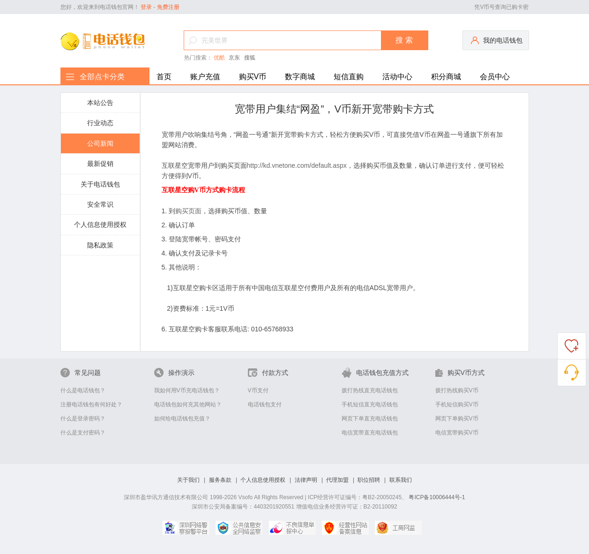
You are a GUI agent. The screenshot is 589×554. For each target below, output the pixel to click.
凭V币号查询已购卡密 (501, 7)
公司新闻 (100, 143)
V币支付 (258, 390)
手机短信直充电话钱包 (370, 404)
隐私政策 (100, 245)
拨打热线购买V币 (456, 390)
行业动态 (100, 123)
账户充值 (205, 77)
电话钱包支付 (265, 404)
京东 (234, 57)
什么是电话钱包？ (82, 390)
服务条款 (220, 480)
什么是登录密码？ (82, 418)
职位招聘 (369, 480)
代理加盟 (337, 480)
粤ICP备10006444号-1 (437, 497)
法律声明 (306, 480)
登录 (146, 7)
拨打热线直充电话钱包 (370, 390)
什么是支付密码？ (82, 432)
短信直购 (349, 77)
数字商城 (300, 77)
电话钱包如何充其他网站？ (188, 404)
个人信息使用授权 (100, 224)
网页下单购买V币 (456, 418)
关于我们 (188, 480)
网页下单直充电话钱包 (370, 418)
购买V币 (253, 77)
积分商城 (446, 77)
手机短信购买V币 (456, 404)
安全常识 (100, 204)
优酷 (219, 57)
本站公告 (100, 102)
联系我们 (400, 480)
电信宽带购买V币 (456, 432)
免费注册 (168, 7)
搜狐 (249, 57)
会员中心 (495, 77)
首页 (164, 77)
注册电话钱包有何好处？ (91, 404)
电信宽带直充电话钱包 (370, 432)
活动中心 (397, 77)
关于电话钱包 (100, 184)
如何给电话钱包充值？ (182, 418)
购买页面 (188, 211)
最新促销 (100, 163)
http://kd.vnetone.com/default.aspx (297, 165)
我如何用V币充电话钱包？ (187, 390)
